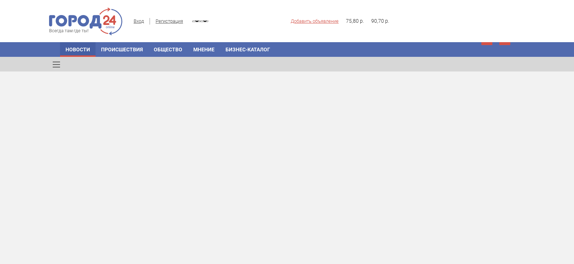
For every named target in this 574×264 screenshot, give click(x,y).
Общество (168, 49)
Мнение (204, 49)
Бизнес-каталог (247, 49)
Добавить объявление (315, 21)
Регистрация (169, 21)
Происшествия (122, 49)
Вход (139, 21)
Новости (78, 49)
